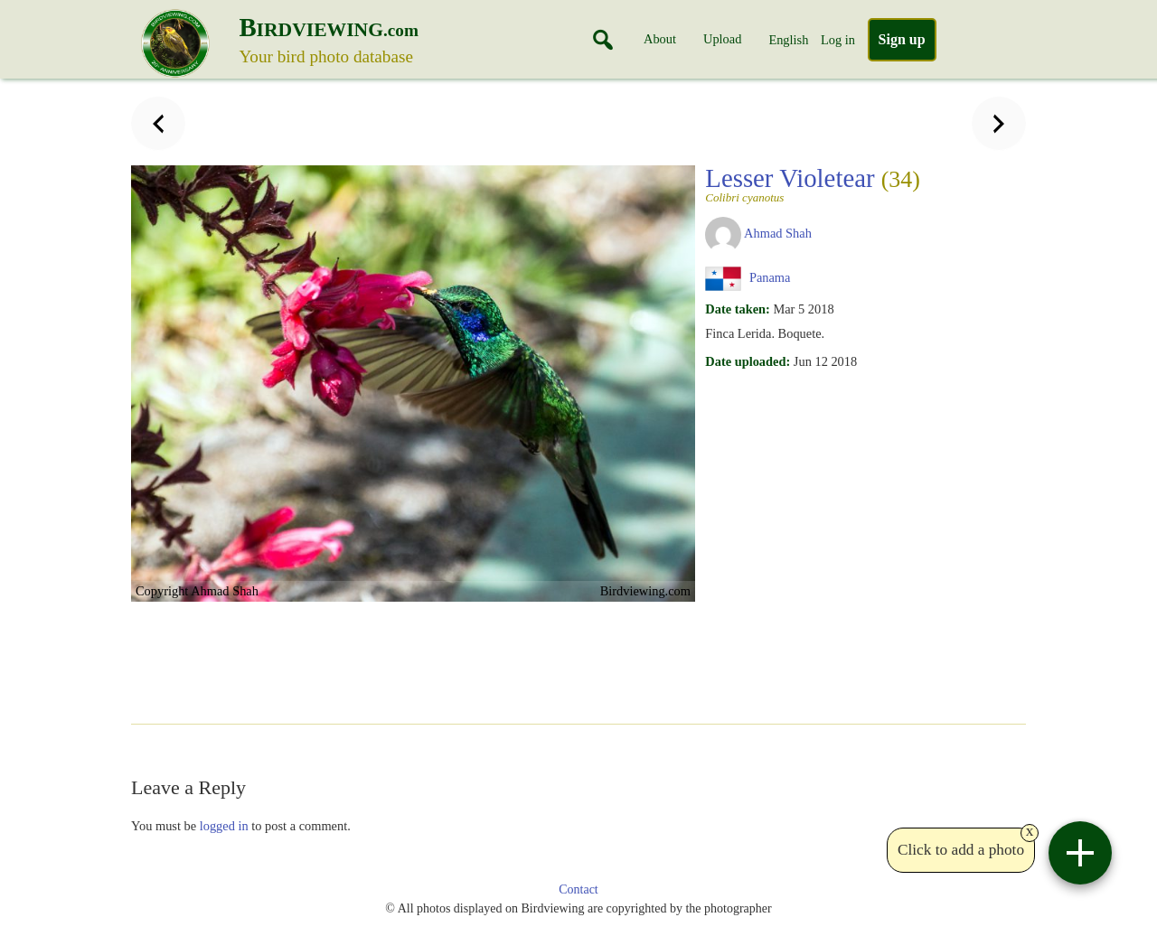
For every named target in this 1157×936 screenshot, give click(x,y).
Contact (578, 889)
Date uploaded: (747, 361)
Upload (722, 39)
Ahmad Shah (778, 233)
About (660, 39)
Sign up (902, 39)
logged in (224, 826)
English (788, 40)
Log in (838, 40)
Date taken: (737, 309)
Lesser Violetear (812, 183)
